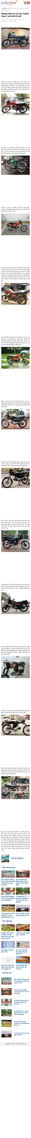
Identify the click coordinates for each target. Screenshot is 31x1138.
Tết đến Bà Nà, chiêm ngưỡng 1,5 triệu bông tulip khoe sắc (8, 915)
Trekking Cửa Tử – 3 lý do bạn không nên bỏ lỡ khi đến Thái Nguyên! (21, 1012)
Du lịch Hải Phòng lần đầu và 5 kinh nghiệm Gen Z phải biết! (8, 898)
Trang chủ (4, 8)
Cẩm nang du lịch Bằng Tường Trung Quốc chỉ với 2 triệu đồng (22, 991)
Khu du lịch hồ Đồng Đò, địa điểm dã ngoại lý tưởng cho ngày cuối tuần (22, 981)
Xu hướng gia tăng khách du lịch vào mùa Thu (21, 967)
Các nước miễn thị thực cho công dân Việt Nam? (22, 951)
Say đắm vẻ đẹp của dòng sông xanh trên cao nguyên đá (7, 967)
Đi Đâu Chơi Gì (17, 858)
